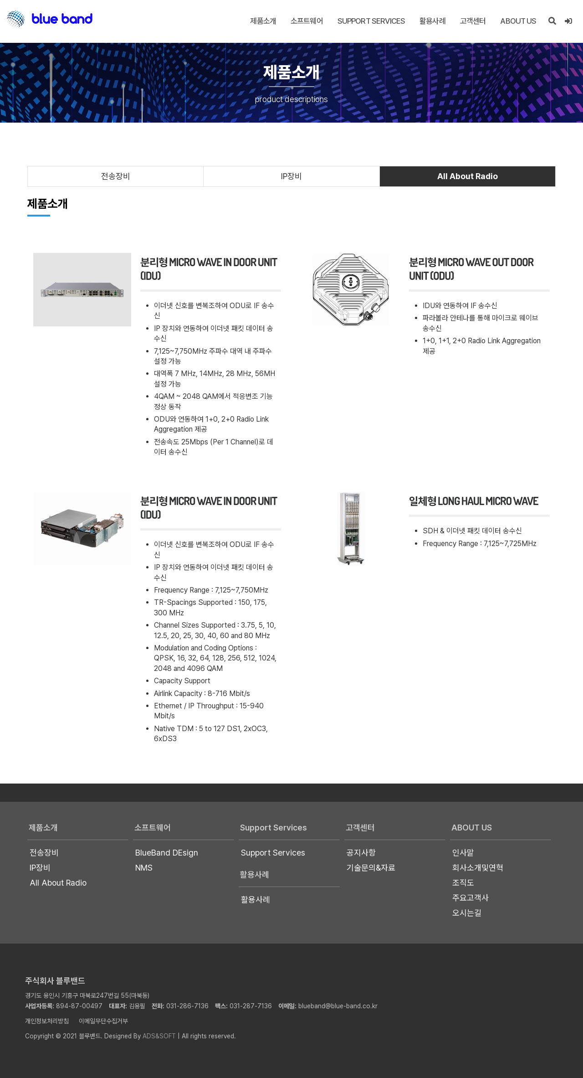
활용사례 (432, 21)
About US (518, 21)
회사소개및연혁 (477, 867)
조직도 (463, 882)
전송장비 (115, 176)
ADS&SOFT (159, 1036)
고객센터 (473, 21)
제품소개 (263, 21)
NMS (144, 867)
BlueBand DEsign (166, 852)
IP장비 (291, 176)
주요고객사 (470, 898)
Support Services (371, 21)
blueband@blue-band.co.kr (338, 1006)
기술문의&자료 (371, 867)
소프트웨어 (307, 21)
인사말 (463, 852)
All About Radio (467, 176)
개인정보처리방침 (47, 1021)
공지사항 (361, 852)
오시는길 (466, 913)
